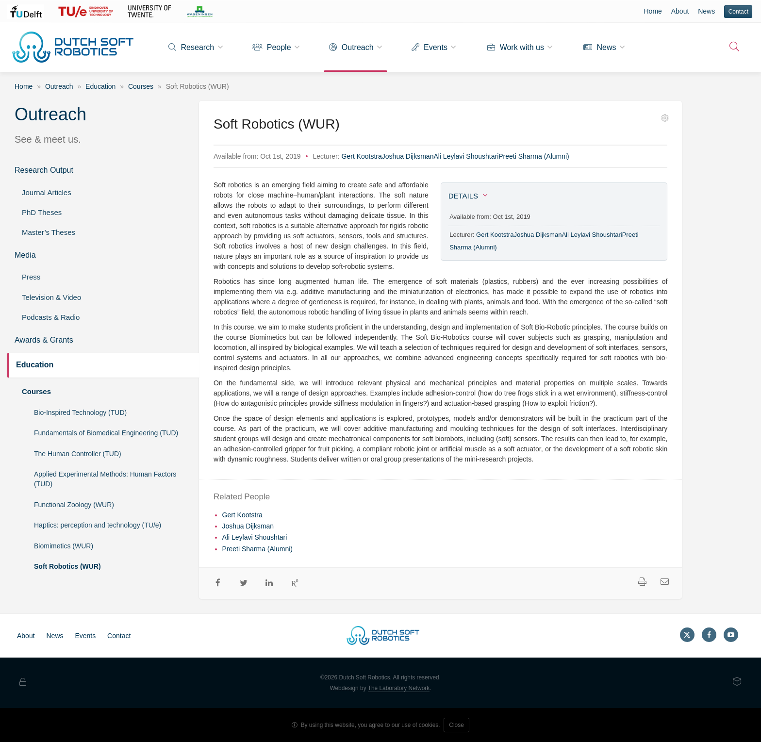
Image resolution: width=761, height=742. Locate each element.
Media (25, 255)
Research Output (44, 170)
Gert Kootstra (362, 156)
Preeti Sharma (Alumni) (533, 156)
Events (429, 47)
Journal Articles (46, 192)
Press (31, 277)
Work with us (515, 47)
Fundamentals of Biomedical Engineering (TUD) (106, 433)
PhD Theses (42, 212)
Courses (140, 86)
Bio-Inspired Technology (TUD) (80, 412)
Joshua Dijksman (408, 156)
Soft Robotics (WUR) (67, 566)
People (271, 47)
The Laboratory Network (399, 688)
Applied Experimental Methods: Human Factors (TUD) (105, 479)
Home (653, 11)
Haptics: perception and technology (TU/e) (97, 525)
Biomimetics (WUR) (63, 546)
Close (456, 725)
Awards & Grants (44, 340)
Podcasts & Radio (51, 317)
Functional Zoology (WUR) (74, 505)
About (680, 11)
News (706, 11)
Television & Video (51, 297)
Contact (738, 11)
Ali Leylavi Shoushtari (465, 156)
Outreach (351, 47)
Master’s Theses (48, 232)
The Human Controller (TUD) (77, 454)
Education (100, 86)
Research (191, 47)
